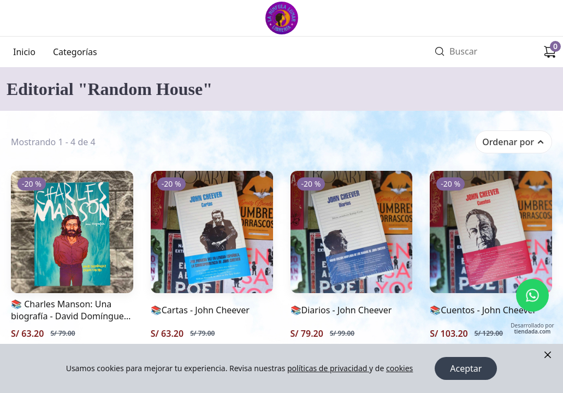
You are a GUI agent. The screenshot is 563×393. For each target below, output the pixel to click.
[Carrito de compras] (550, 52)
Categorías (75, 52)
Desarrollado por (532, 329)
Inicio (24, 52)
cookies (399, 368)
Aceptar (466, 368)
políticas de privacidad (328, 368)
